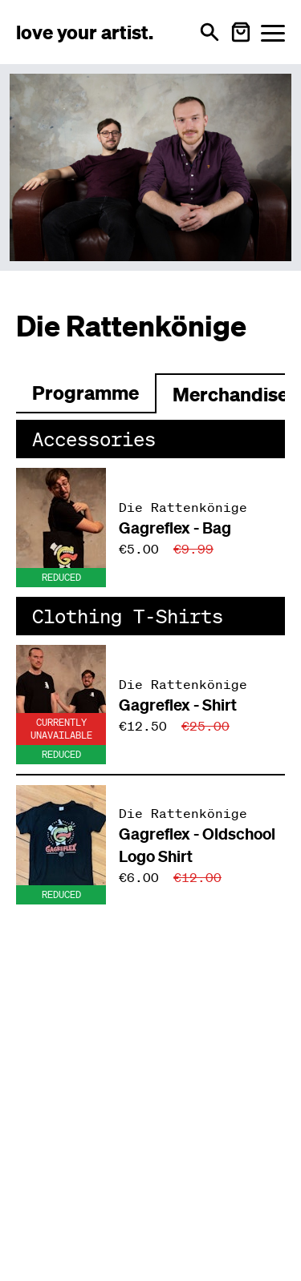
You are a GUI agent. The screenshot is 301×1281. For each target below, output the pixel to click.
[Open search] (209, 32)
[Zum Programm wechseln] (85, 393)
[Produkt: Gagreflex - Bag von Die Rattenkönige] (150, 527)
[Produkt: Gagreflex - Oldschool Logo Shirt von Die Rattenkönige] (150, 844)
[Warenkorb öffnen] (240, 32)
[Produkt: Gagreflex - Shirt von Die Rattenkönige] (150, 704)
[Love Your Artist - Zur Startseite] (84, 32)
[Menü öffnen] (273, 32)
